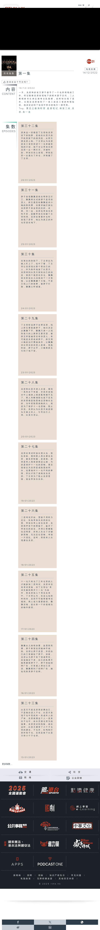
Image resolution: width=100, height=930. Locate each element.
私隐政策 (26, 879)
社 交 (77, 772)
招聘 (30, 875)
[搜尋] (89, 4)
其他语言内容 (67, 879)
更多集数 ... (7, 764)
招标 (41, 875)
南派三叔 (65, 108)
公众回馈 (77, 778)
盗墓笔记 (52, 108)
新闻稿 (17, 875)
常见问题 (77, 875)
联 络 (28, 777)
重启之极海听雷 (36, 108)
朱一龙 (27, 112)
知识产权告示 (58, 875)
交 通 (28, 772)
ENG (79, 5)
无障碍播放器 (45, 879)
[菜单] (96, 4)
